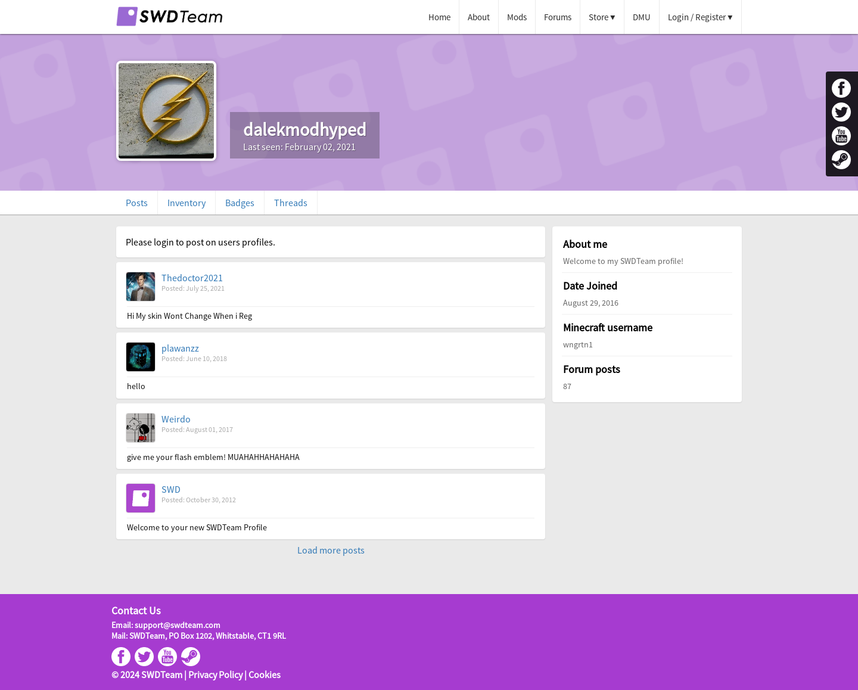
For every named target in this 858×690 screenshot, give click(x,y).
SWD (171, 489)
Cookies (264, 674)
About (479, 17)
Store (598, 17)
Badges (239, 203)
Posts (137, 203)
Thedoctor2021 (192, 278)
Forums (557, 17)
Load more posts (331, 550)
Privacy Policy (215, 674)
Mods (517, 17)
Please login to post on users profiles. (200, 242)
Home (439, 17)
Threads (290, 203)
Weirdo (176, 419)
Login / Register (697, 17)
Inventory (186, 203)
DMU (642, 17)
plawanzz (180, 348)
